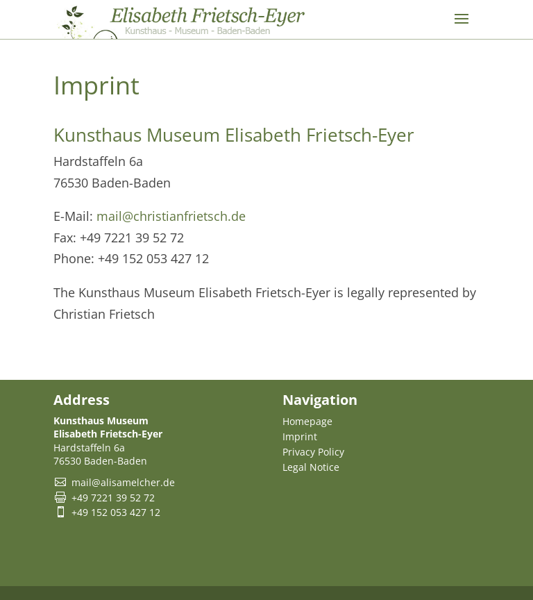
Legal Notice (310, 467)
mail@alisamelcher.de (123, 482)
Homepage (307, 421)
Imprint (299, 436)
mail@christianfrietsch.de (171, 216)
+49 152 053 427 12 (115, 512)
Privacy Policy (313, 451)
